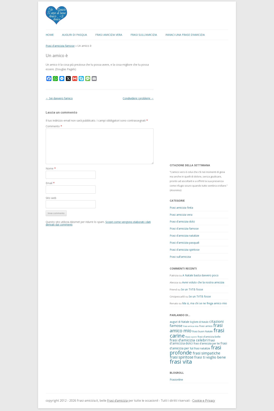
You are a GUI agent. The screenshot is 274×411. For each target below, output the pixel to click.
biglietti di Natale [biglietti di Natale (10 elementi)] (199, 321)
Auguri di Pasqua (74, 35)
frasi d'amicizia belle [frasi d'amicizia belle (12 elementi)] (209, 336)
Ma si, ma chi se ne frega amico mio (204, 303)
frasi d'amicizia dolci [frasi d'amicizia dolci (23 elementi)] (192, 342)
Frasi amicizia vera (108, 35)
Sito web (51, 198)
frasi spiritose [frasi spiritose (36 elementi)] (182, 357)
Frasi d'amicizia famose (60, 46)
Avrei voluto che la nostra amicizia (203, 282)
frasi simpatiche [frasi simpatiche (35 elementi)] (206, 353)
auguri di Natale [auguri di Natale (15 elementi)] (179, 322)
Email (50, 183)
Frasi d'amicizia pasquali (184, 242)
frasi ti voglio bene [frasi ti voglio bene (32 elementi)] (210, 357)
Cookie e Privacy (203, 401)
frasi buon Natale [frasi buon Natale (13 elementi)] (202, 331)
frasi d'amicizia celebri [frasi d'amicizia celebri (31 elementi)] (189, 340)
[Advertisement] (198, 102)
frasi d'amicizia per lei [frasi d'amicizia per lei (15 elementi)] (207, 343)
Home (50, 35)
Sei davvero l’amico (59, 98)
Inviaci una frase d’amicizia (185, 35)
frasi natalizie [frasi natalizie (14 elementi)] (202, 348)
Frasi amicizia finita (181, 207)
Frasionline (176, 379)
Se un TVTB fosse (192, 289)
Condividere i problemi (138, 98)
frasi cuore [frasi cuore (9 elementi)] (191, 336)
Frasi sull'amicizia (180, 256)
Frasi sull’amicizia (144, 35)
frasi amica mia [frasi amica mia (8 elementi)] (190, 326)
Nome (51, 168)
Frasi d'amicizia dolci (182, 221)
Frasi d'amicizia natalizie (184, 235)
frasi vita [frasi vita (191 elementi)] (181, 361)
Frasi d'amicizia (117, 401)
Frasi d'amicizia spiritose (185, 249)
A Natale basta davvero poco (200, 275)
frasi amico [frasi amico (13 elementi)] (206, 326)
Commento (54, 126)
